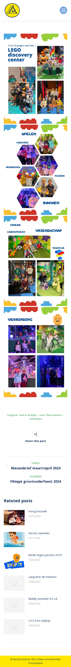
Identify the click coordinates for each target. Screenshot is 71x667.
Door (50, 415)
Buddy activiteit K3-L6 (42, 598)
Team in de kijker (28, 415)
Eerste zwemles (39, 533)
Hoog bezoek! (37, 511)
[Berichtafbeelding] (14, 517)
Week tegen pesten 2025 (45, 555)
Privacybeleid (35, 663)
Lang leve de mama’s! (42, 577)
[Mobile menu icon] (63, 10)
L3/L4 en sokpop (39, 620)
